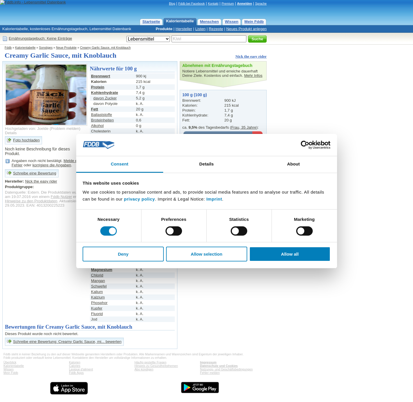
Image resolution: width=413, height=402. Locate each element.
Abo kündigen (143, 369)
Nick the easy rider (251, 56)
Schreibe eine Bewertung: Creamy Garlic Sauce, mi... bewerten (67, 341)
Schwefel (99, 286)
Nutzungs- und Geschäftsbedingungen (226, 369)
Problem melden (65, 128)
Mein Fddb (254, 21)
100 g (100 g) (194, 94)
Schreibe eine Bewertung (34, 173)
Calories (74, 366)
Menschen (209, 21)
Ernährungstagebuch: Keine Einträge (40, 38)
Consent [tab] (119, 163)
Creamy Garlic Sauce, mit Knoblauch (105, 47)
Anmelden (244, 3)
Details (11, 133)
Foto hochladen (26, 140)
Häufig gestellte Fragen (150, 362)
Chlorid (97, 275)
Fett (94, 109)
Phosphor (99, 303)
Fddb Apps (76, 372)
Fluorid (97, 314)
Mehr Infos (253, 75)
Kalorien (74, 362)
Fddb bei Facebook (191, 3)
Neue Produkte (66, 47)
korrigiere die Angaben (51, 165)
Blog (172, 3)
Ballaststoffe (101, 114)
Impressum (208, 362)
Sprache (261, 3)
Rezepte (216, 29)
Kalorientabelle (180, 21)
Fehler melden (210, 372)
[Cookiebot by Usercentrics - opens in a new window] (305, 145)
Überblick (9, 362)
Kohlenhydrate (104, 92)
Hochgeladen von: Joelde (26, 128)
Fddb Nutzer (61, 196)
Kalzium (98, 297)
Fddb (8, 47)
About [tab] (293, 163)
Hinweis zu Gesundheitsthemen (156, 366)
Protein (97, 87)
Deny (123, 254)
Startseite (151, 21)
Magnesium (101, 270)
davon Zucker (105, 98)
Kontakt (213, 3)
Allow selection (206, 254)
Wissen (232, 21)
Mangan (98, 281)
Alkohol (97, 125)
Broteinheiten (102, 120)
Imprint (214, 199)
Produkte (164, 29)
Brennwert (100, 76)
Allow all (290, 254)
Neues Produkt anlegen (246, 29)
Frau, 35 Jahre (243, 127)
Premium (227, 3)
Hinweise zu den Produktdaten (31, 201)
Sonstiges (46, 47)
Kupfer (96, 308)
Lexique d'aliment (81, 369)
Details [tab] (206, 163)
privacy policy (139, 199)
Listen (200, 29)
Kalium (97, 292)
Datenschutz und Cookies (219, 366)
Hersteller (184, 29)
